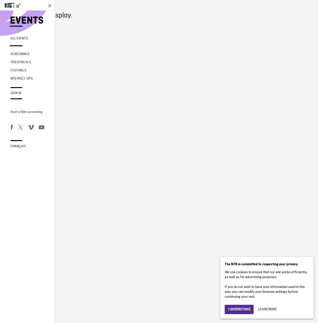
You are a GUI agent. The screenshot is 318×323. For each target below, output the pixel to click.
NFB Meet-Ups (21, 79)
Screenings (19, 54)
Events (27, 21)
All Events (19, 38)
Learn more (267, 309)
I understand (239, 309)
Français (18, 146)
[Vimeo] (31, 128)
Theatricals (20, 62)
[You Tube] (41, 128)
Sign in (15, 93)
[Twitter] (20, 128)
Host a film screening (26, 112)
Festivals (18, 70)
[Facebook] (11, 128)
